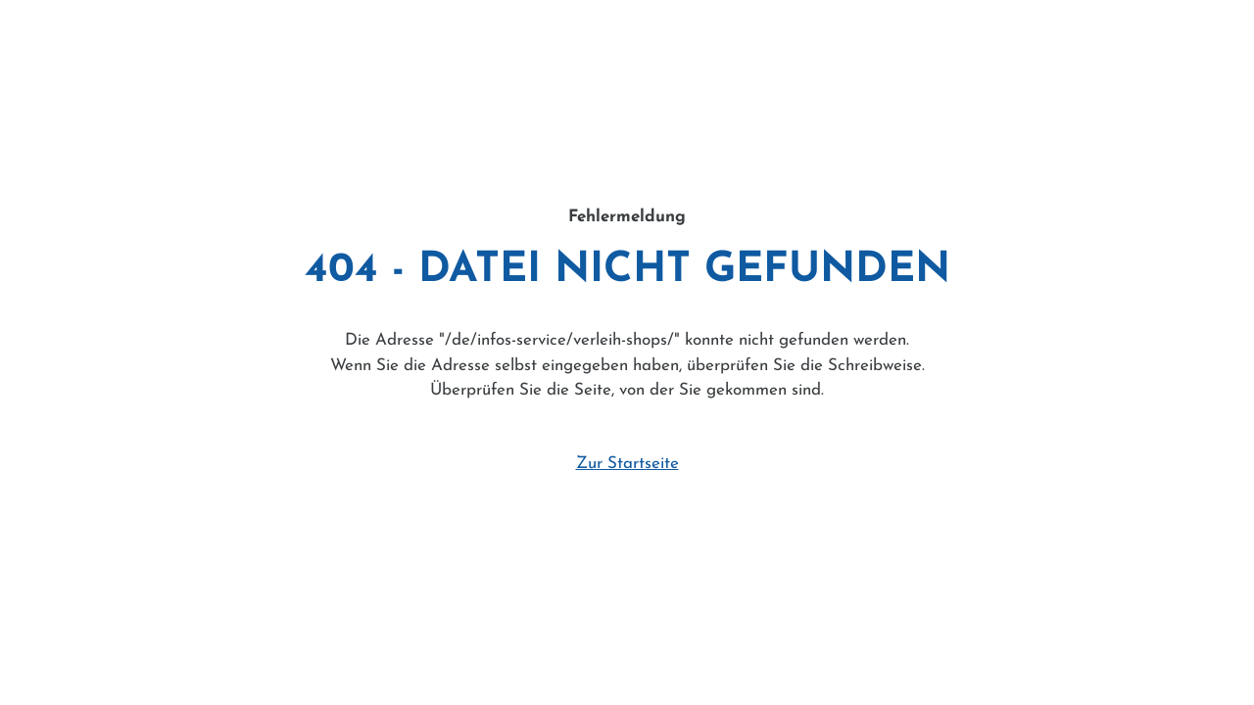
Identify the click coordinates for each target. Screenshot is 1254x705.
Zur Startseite (627, 463)
